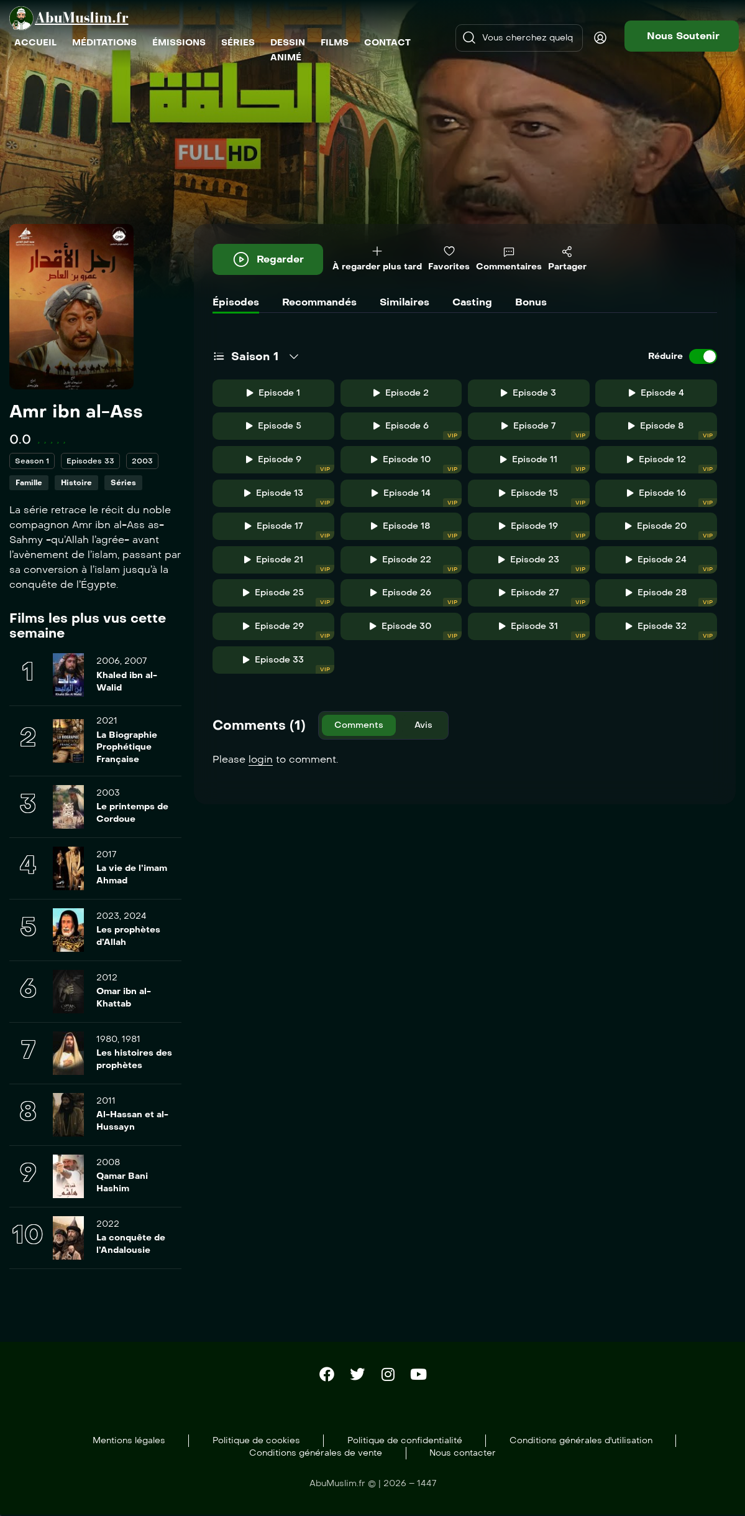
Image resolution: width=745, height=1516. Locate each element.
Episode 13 (289, 497)
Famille (29, 482)
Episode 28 (671, 597)
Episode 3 (528, 393)
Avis (423, 725)
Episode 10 (416, 463)
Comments (358, 725)
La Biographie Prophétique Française (126, 747)
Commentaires (509, 259)
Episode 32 (671, 630)
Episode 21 (289, 564)
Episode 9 (290, 463)
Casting (472, 302)
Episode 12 (672, 463)
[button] (681, 36)
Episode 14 (417, 497)
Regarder (268, 259)
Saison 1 (254, 356)
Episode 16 (672, 497)
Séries (123, 482)
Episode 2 (401, 393)
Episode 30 (416, 630)
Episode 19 (544, 530)
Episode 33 (288, 664)
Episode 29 (288, 630)
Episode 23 (544, 564)
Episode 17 (289, 530)
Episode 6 (417, 430)
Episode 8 (672, 430)
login (261, 759)
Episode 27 (544, 597)
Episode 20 (671, 530)
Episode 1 (273, 393)
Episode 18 (416, 530)
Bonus (531, 302)
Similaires (404, 302)
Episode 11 (545, 463)
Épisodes (236, 302)
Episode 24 (671, 564)
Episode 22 (416, 564)
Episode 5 (273, 426)
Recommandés (319, 302)
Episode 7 (545, 430)
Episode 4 (656, 393)
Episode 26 (416, 597)
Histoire (76, 482)
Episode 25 (288, 597)
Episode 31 (544, 630)
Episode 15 (544, 497)
